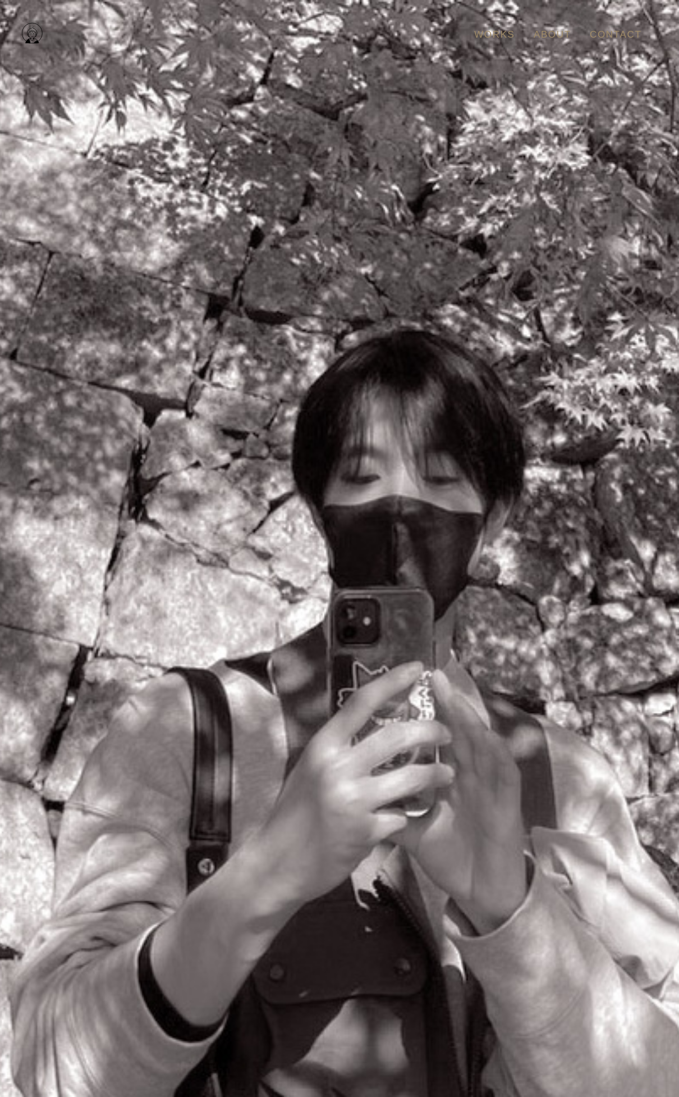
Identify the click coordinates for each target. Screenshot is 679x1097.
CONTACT (615, 34)
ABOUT (552, 34)
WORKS (494, 34)
